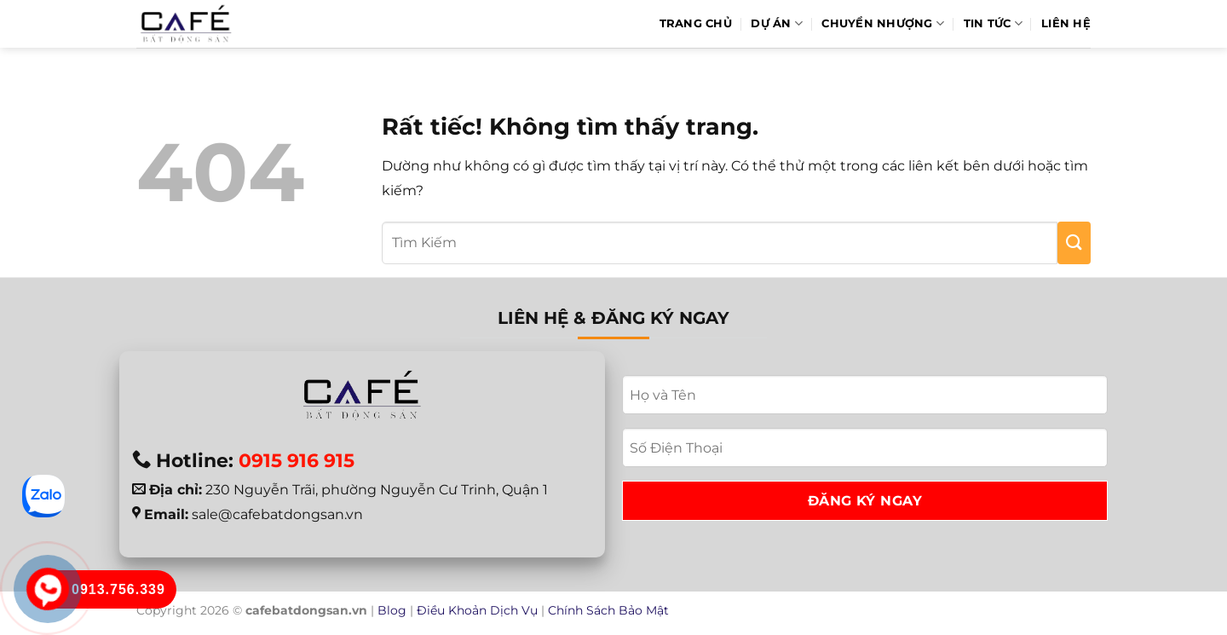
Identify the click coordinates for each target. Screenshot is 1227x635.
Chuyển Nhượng (882, 23)
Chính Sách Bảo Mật (608, 610)
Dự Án (777, 23)
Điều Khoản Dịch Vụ (477, 610)
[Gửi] (1074, 243)
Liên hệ (1066, 23)
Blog (391, 610)
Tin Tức (993, 23)
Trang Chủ (696, 23)
